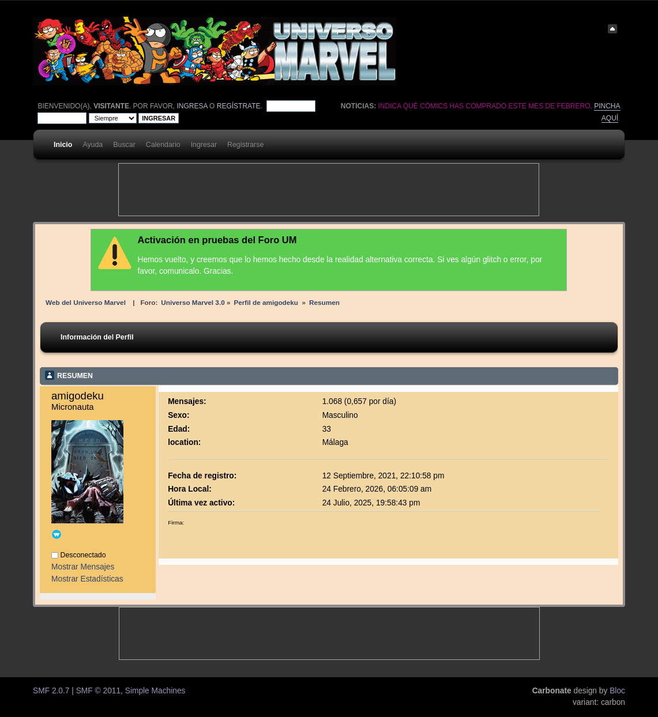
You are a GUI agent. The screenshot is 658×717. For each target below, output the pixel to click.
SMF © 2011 (98, 690)
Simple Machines (155, 690)
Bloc (617, 690)
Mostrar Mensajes (82, 567)
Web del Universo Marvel (86, 302)
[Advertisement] (329, 190)
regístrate (239, 106)
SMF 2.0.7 (51, 690)
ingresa (191, 106)
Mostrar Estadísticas (87, 579)
